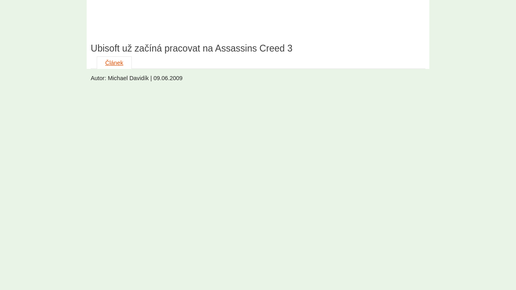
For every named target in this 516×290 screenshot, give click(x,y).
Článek (114, 63)
